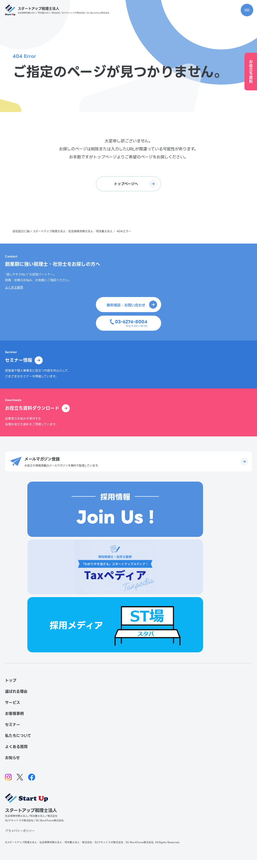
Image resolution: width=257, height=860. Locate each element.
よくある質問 (14, 287)
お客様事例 (14, 714)
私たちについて (18, 736)
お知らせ (12, 758)
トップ (10, 680)
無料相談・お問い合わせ (132, 305)
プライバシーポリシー (20, 830)
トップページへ (135, 184)
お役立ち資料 (251, 72)
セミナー (12, 725)
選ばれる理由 (16, 692)
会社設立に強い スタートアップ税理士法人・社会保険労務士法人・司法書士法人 (62, 231)
